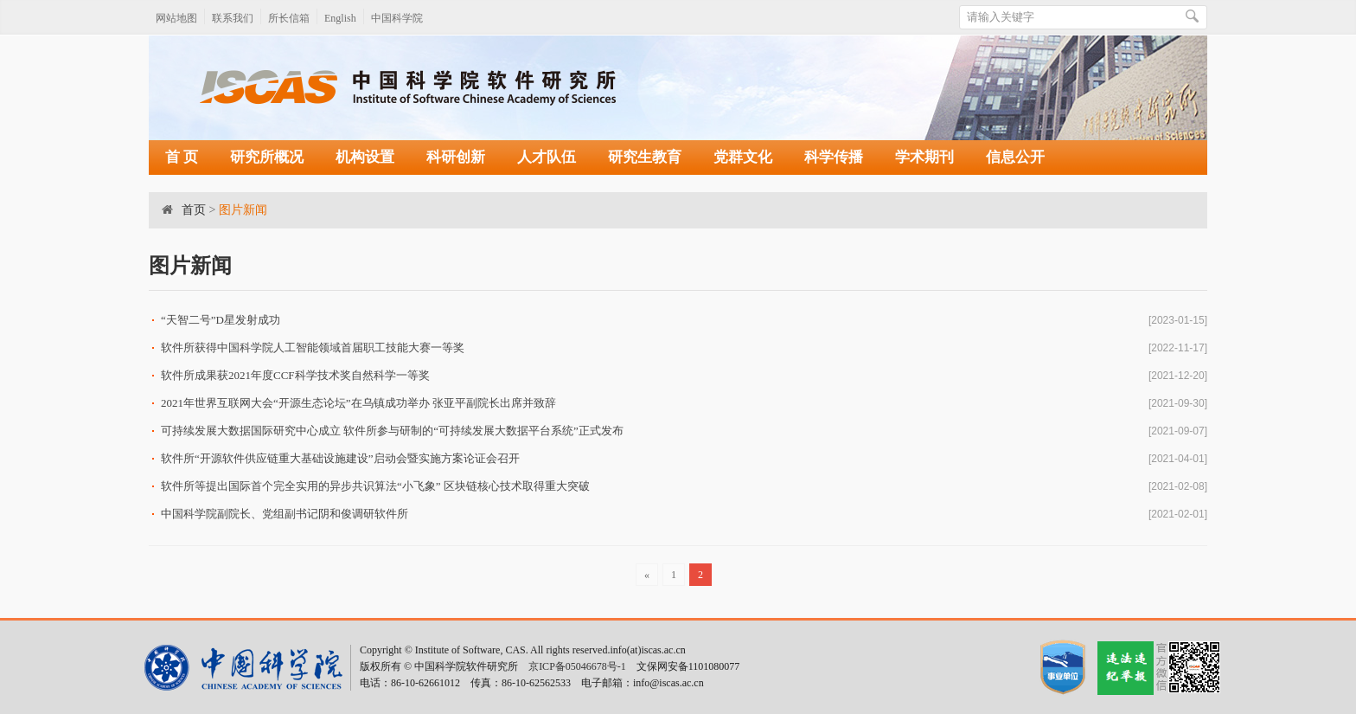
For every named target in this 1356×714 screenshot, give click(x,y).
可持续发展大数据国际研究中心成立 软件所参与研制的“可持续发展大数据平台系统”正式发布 (392, 430)
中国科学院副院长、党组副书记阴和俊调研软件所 (284, 513)
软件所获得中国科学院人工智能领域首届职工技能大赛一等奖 (312, 347)
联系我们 (232, 18)
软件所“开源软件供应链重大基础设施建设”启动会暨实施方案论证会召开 (340, 458)
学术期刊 (924, 157)
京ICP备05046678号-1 (577, 666)
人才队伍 (546, 157)
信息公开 (1015, 157)
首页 (194, 209)
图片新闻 (243, 209)
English (340, 18)
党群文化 (742, 157)
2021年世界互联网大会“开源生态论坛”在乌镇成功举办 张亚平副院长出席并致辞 (358, 402)
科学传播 (833, 157)
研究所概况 (267, 157)
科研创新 (455, 157)
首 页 (181, 157)
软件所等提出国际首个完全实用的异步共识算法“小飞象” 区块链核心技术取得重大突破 (375, 485)
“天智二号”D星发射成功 (220, 319)
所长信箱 (289, 18)
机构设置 (365, 157)
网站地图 (176, 18)
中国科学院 (397, 18)
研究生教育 (644, 157)
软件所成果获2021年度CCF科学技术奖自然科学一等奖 (295, 375)
